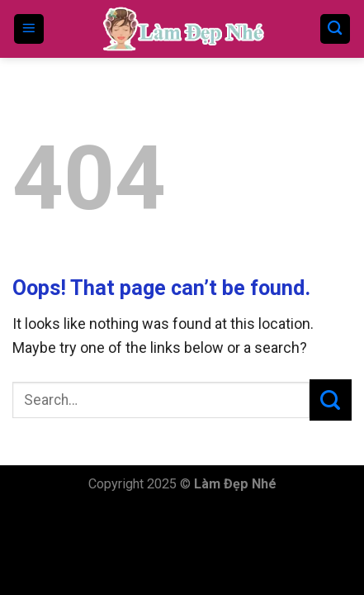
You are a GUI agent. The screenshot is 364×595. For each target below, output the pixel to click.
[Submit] (331, 400)
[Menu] (29, 29)
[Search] (335, 29)
